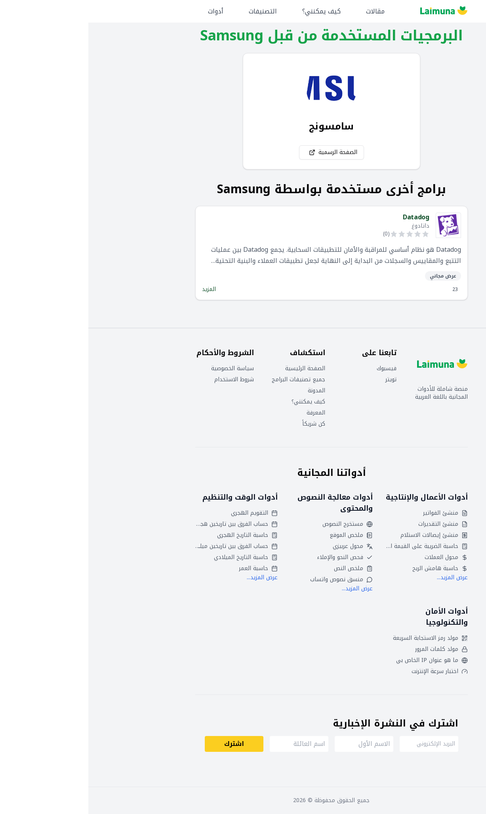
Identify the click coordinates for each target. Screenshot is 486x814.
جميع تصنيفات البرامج (210, 380)
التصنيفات (174, 11)
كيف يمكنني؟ (233, 11)
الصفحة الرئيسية (217, 369)
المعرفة (227, 413)
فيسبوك (298, 369)
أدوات (127, 11)
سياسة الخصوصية (144, 369)
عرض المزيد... (364, 577)
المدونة (228, 391)
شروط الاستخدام (146, 380)
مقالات (287, 11)
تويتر (302, 380)
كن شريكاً (225, 424)
